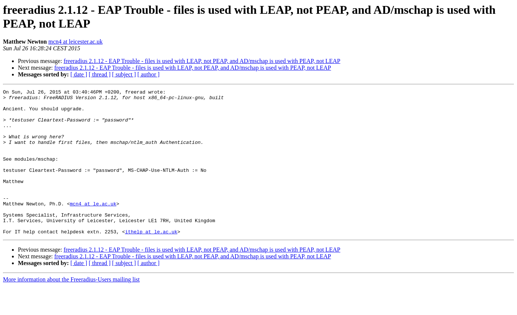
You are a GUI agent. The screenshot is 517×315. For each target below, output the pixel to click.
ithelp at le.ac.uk (151, 260)
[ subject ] (124, 74)
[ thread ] (100, 74)
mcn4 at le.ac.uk (93, 227)
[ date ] (78, 74)
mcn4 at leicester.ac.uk (75, 41)
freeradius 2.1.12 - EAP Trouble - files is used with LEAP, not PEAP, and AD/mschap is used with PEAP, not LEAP (202, 61)
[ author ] (148, 74)
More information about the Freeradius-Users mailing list (71, 308)
